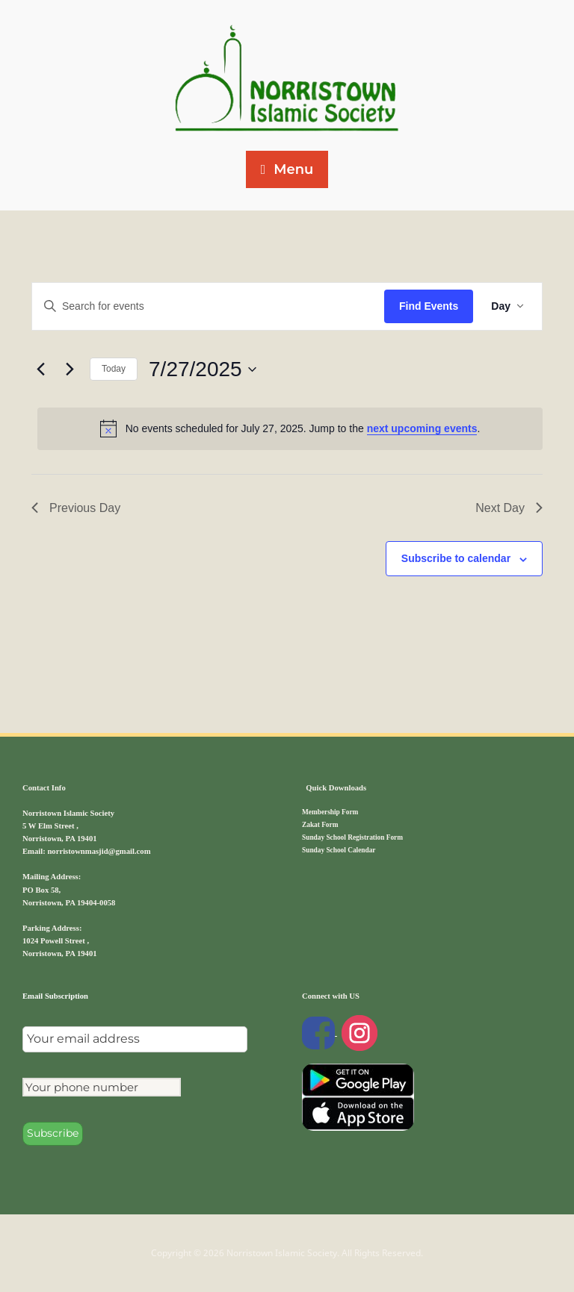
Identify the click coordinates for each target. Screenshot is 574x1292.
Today (114, 368)
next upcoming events (422, 428)
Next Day (509, 508)
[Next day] (69, 369)
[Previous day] (40, 369)
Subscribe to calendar (455, 558)
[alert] (290, 428)
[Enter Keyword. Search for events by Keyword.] (208, 306)
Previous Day (75, 508)
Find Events (428, 306)
